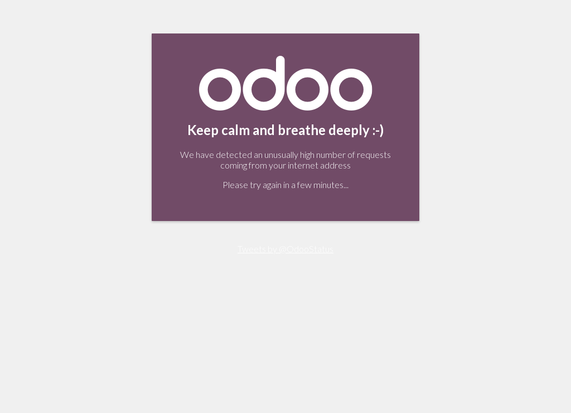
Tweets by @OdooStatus (285, 248)
